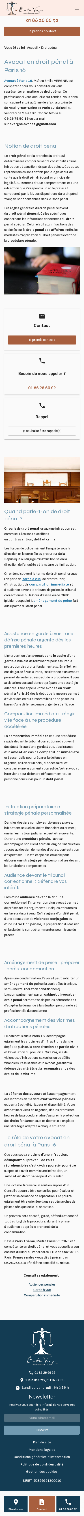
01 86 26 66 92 (42, 20)
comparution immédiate (49, 584)
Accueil (32, 48)
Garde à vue (42, 1290)
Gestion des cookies (42, 1472)
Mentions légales (42, 1450)
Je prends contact (42, 31)
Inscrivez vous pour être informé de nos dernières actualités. (42, 1407)
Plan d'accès (16, 1509)
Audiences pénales (42, 1284)
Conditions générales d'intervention (42, 1457)
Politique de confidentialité (42, 1464)
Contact (42, 1509)
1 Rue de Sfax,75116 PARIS (45, 1380)
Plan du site (42, 1442)
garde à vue (31, 579)
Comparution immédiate (42, 1295)
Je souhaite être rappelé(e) (42, 431)
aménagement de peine (52, 601)
